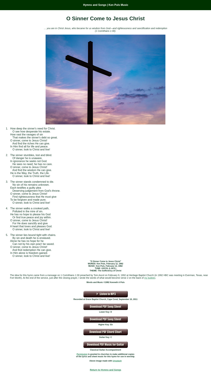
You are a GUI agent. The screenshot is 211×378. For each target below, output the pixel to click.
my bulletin (149, 278)
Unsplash (117, 361)
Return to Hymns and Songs (105, 370)
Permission (82, 354)
